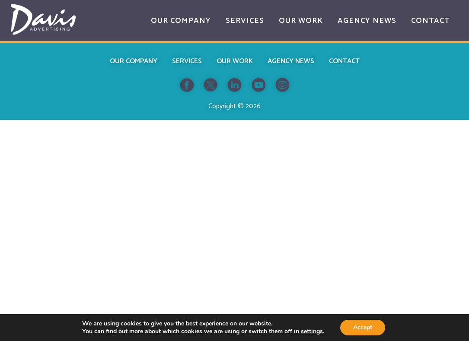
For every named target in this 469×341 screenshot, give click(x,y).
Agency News (291, 61)
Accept (362, 327)
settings (312, 331)
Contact (344, 61)
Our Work (235, 61)
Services (187, 61)
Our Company (133, 61)
